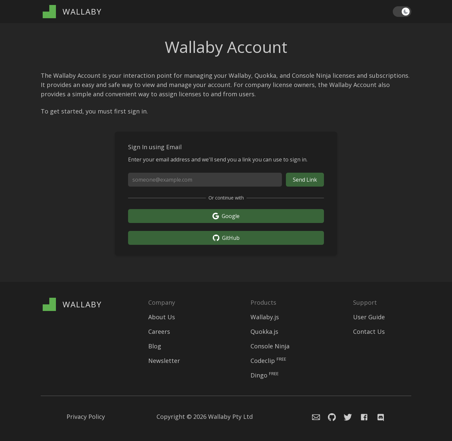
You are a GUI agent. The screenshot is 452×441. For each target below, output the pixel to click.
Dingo (264, 375)
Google (226, 216)
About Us (161, 317)
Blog (154, 346)
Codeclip (268, 361)
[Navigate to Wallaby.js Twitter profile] (345, 416)
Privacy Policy (86, 416)
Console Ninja (270, 346)
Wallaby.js (264, 317)
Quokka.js (264, 331)
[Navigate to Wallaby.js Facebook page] (364, 416)
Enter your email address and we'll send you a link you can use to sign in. (217, 159)
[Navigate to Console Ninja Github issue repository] (328, 416)
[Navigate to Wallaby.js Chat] (379, 416)
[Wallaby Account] (72, 11)
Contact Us (369, 331)
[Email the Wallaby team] (312, 416)
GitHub (226, 238)
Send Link (305, 179)
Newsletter (164, 361)
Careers (159, 331)
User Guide (369, 317)
